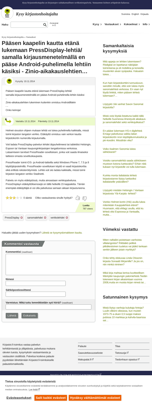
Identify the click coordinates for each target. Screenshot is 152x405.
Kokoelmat (130, 24)
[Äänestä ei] (84, 198)
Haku (5, 24)
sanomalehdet (35, 217)
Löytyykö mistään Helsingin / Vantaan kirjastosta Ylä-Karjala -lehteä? (123, 192)
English (135, 14)
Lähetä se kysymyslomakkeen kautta (62, 232)
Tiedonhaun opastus (126, 359)
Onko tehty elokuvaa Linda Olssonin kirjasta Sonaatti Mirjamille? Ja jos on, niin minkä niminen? (123, 261)
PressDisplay (12, 217)
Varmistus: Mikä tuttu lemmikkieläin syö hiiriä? (33, 302)
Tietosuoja (120, 352)
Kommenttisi (13, 251)
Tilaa (117, 346)
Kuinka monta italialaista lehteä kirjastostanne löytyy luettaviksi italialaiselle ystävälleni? (120, 178)
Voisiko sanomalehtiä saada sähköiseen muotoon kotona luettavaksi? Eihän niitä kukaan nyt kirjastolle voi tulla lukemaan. (124, 163)
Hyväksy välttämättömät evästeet (95, 398)
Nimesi (10, 279)
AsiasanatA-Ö (54, 24)
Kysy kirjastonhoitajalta (13, 37)
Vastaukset (112, 24)
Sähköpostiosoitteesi (18, 289)
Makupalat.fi (84, 359)
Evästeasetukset (19, 398)
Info (145, 24)
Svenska (125, 14)
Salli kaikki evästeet (51, 398)
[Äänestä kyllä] (78, 198)
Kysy (96, 24)
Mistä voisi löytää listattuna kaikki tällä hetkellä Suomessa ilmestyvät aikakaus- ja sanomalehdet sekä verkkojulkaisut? (124, 119)
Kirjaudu (145, 14)
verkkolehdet (57, 217)
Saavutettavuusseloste (90, 352)
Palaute (82, 346)
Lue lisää (33, 389)
